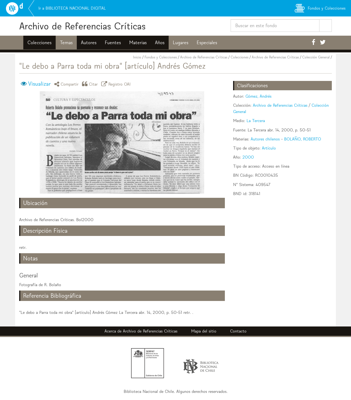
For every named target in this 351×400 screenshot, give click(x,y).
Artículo (269, 148)
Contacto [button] (238, 331)
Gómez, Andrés (258, 96)
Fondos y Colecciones (161, 57)
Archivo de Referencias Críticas (82, 26)
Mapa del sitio (203, 331)
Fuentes (113, 43)
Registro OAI (116, 84)
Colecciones (39, 43)
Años (160, 43)
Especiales (207, 43)
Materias (138, 43)
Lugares (180, 43)
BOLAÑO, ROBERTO (302, 139)
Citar (91, 84)
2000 (248, 157)
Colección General (316, 57)
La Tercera (256, 120)
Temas (66, 43)
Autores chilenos (265, 139)
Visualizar (39, 83)
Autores (89, 43)
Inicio (137, 57)
